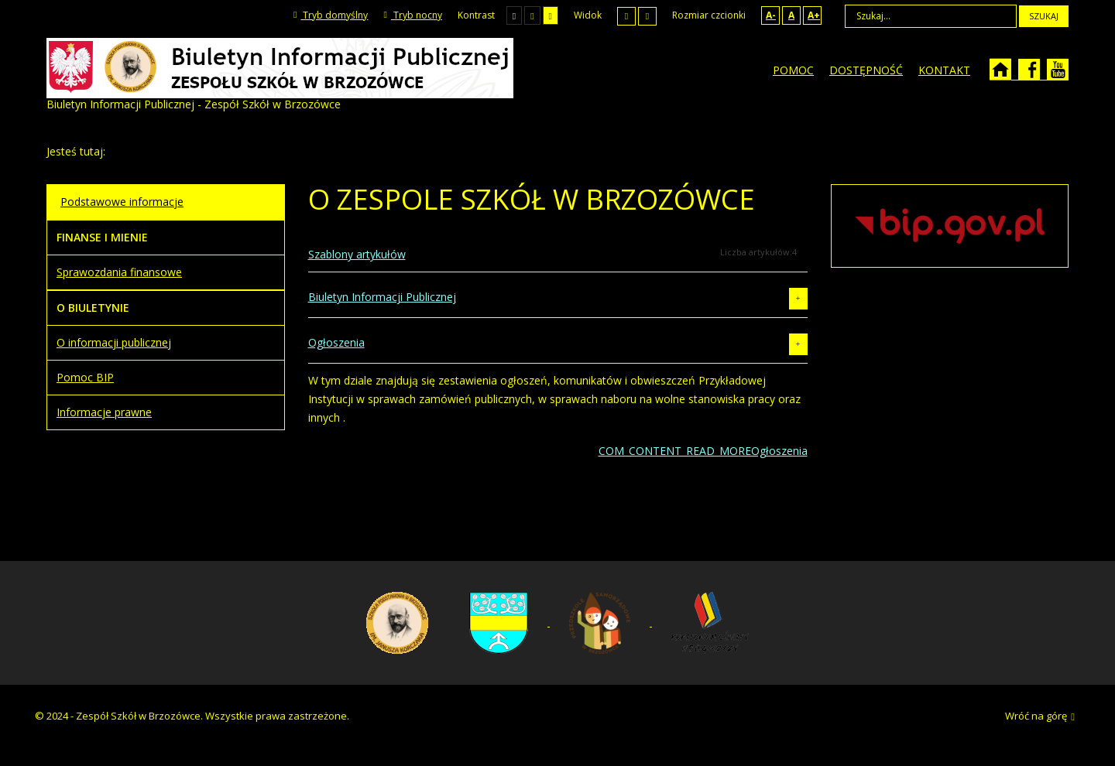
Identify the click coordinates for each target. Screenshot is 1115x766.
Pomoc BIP (85, 377)
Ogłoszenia (336, 342)
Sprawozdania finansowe (119, 272)
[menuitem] (793, 70)
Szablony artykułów (357, 254)
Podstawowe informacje (122, 201)
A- (771, 15)
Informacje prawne (104, 412)
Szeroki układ (647, 16)
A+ (814, 15)
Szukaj (1043, 16)
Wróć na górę (1040, 716)
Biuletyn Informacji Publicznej (382, 296)
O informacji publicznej (114, 342)
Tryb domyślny (330, 15)
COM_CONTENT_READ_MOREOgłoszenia (703, 450)
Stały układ (626, 16)
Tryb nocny (412, 15)
